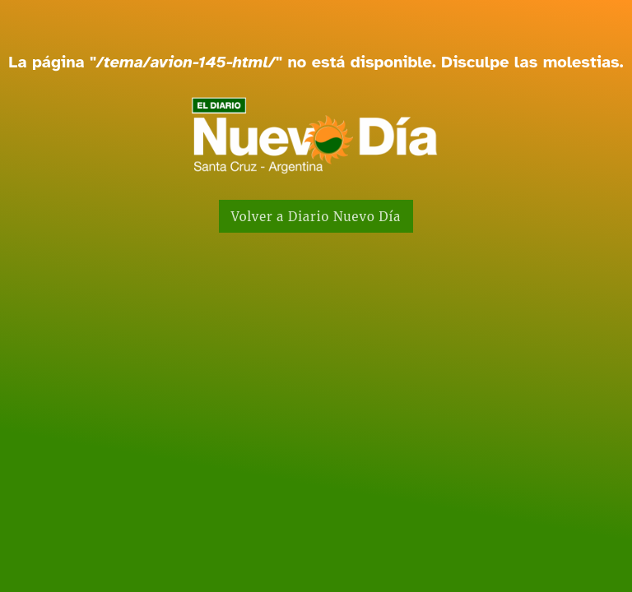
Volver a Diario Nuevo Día (316, 216)
